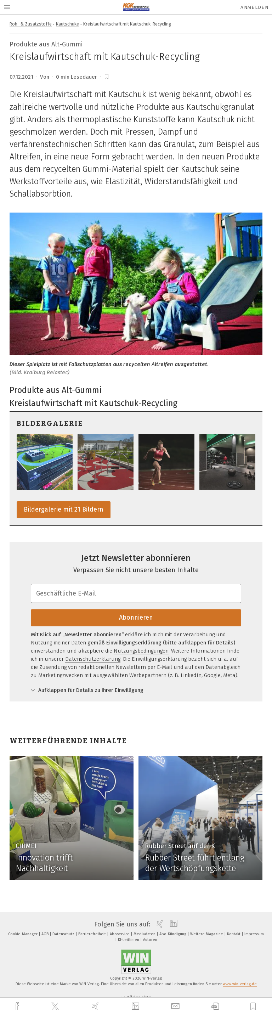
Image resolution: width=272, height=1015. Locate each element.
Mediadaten (145, 934)
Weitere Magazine (207, 934)
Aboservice (120, 934)
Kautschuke (67, 24)
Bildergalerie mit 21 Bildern (63, 509)
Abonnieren (136, 617)
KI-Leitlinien (129, 939)
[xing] (96, 1006)
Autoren (150, 939)
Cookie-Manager (23, 934)
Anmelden (254, 7)
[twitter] (56, 1006)
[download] (215, 1006)
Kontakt (234, 934)
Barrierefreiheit (92, 934)
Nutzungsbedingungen (141, 651)
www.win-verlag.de (240, 984)
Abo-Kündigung (173, 934)
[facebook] (18, 1006)
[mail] (176, 1006)
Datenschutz (63, 934)
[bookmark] (106, 77)
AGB (45, 934)
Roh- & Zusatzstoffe (31, 24)
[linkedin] (136, 1006)
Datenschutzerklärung (92, 659)
